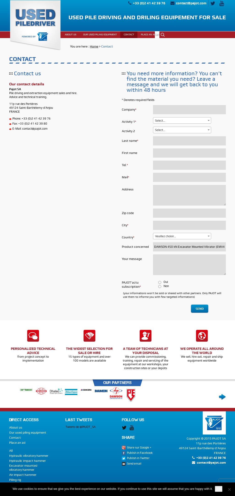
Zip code (128, 213)
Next (222, 397)
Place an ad (17, 442)
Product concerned (135, 246)
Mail (125, 177)
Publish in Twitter (138, 458)
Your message (132, 259)
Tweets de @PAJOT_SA (81, 427)
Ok (162, 34)
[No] (229, 489)
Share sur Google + (139, 447)
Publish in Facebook (140, 452)
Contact (15, 437)
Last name (129, 140)
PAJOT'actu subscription (131, 284)
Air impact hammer (22, 474)
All (11, 450)
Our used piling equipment (27, 432)
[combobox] (182, 120)
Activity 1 (128, 121)
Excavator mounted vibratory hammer (23, 467)
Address (128, 189)
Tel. (124, 165)
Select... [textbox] (160, 120)
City (124, 225)
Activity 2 (128, 131)
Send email (134, 463)
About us (15, 427)
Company (128, 109)
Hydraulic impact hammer (27, 461)
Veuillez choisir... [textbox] (165, 236)
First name (129, 153)
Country (127, 237)
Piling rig (15, 480)
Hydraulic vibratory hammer (28, 455)
